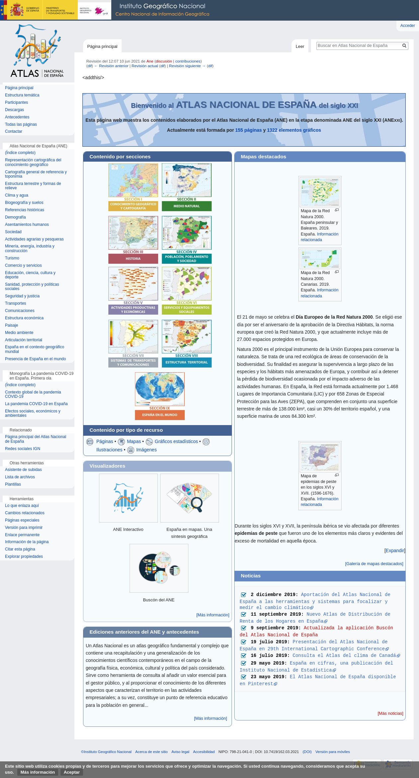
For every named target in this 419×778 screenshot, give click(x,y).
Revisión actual (145, 66)
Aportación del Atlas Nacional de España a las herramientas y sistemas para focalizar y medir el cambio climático (316, 601)
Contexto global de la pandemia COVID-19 (33, 394)
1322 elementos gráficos (294, 130)
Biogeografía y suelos (24, 203)
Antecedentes (17, 117)
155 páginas (248, 130)
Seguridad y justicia (22, 296)
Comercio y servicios (23, 265)
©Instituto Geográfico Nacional (106, 752)
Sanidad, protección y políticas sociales (32, 286)
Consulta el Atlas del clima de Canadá (344, 655)
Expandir (395, 550)
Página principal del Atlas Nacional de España (35, 439)
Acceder (407, 25)
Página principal (102, 46)
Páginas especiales (22, 520)
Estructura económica (24, 318)
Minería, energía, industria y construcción (29, 248)
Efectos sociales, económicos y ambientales (32, 413)
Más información (38, 772)
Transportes (15, 303)
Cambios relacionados (25, 513)
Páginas (104, 441)
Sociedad (13, 232)
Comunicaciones (20, 311)
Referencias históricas (24, 210)
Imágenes (146, 449)
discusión (164, 61)
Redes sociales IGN (22, 449)
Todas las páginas (21, 124)
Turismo (12, 258)
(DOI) (307, 752)
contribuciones (187, 61)
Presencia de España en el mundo (35, 359)
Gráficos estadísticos (176, 441)
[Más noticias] (390, 713)
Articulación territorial (23, 340)
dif (90, 66)
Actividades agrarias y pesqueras (34, 239)
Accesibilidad (204, 752)
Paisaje (11, 325)
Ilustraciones (109, 449)
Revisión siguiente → (187, 66)
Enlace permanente (22, 535)
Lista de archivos (20, 477)
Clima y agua (16, 195)
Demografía (15, 217)
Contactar (13, 131)
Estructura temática (22, 95)
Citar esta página (20, 549)
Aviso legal (180, 752)
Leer (300, 46)
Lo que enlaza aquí (22, 506)
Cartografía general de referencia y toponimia (36, 174)
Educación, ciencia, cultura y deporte (30, 275)
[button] (394, 550)
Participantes (16, 102)
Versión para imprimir (24, 528)
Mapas (134, 441)
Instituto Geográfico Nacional (106, 10)
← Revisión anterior (111, 66)
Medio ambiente (19, 333)
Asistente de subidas (23, 470)
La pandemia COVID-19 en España (36, 404)
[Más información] (212, 615)
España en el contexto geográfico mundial (34, 349)
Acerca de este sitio (151, 752)
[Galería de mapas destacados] (374, 563)
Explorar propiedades (24, 556)
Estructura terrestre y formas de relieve (33, 186)
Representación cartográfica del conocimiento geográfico (33, 162)
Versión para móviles (332, 752)
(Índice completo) (20, 153)
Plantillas (13, 484)
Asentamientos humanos (27, 225)
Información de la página (27, 542)
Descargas (14, 110)
